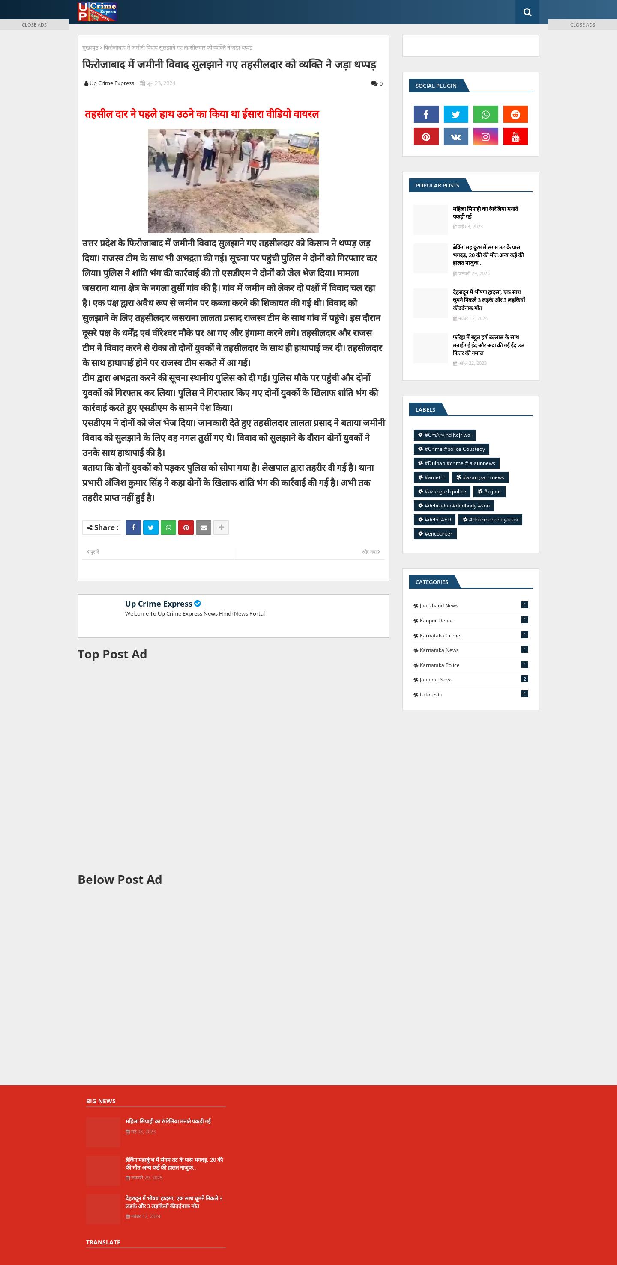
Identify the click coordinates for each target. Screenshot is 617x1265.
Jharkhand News (474, 605)
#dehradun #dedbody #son (457, 505)
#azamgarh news (483, 477)
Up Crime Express (158, 603)
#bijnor (492, 491)
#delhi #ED (438, 519)
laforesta (474, 694)
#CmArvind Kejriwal (448, 434)
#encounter (438, 533)
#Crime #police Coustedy (455, 449)
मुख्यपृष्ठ (90, 47)
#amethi (435, 477)
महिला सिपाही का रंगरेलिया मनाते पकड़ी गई (485, 212)
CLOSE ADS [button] (34, 24)
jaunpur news (474, 679)
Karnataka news (474, 650)
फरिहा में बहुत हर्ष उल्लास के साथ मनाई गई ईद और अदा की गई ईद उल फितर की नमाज (488, 344)
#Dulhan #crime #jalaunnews (460, 463)
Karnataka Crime (474, 635)
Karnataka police (474, 665)
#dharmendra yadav (493, 519)
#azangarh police (445, 491)
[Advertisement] (233, 766)
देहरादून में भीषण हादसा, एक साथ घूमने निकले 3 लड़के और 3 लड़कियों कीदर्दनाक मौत (489, 299)
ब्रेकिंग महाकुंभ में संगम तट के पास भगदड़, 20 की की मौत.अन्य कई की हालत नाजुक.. (488, 255)
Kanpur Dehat (474, 620)
